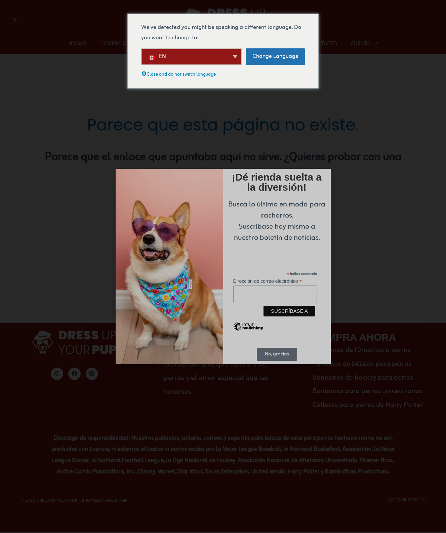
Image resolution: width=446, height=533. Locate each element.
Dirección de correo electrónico (267, 280)
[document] (223, 266)
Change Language (275, 56)
